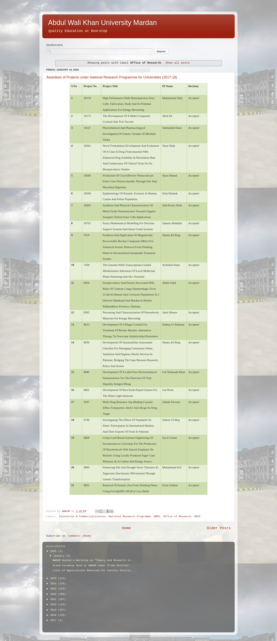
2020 (54, 604)
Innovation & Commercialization (82, 516)
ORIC (197, 516)
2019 (54, 610)
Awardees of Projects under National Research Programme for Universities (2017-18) (111, 77)
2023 (54, 588)
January (59, 555)
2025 (54, 578)
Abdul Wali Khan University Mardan (102, 23)
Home (126, 528)
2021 (54, 599)
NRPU (157, 516)
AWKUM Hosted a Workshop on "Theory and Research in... (94, 560)
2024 (54, 583)
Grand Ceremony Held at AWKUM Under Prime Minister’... (94, 565)
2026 (54, 551)
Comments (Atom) (79, 535)
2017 (54, 620)
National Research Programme (130, 516)
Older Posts (219, 528)
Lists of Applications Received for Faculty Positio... (94, 570)
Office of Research (177, 516)
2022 (54, 594)
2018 (54, 615)
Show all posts (178, 62)
